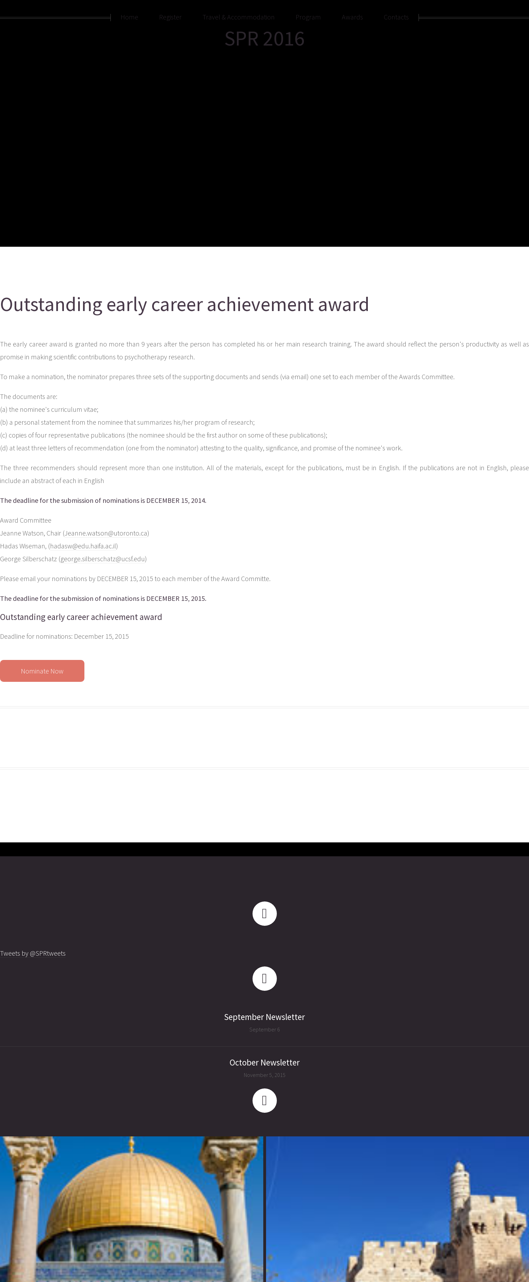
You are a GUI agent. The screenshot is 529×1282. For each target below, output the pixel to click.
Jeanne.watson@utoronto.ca (106, 533)
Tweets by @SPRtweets (33, 953)
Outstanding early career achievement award (185, 304)
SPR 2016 (264, 38)
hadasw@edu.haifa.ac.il (83, 545)
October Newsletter (265, 1062)
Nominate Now (42, 671)
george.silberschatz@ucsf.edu (102, 558)
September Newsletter (264, 1016)
